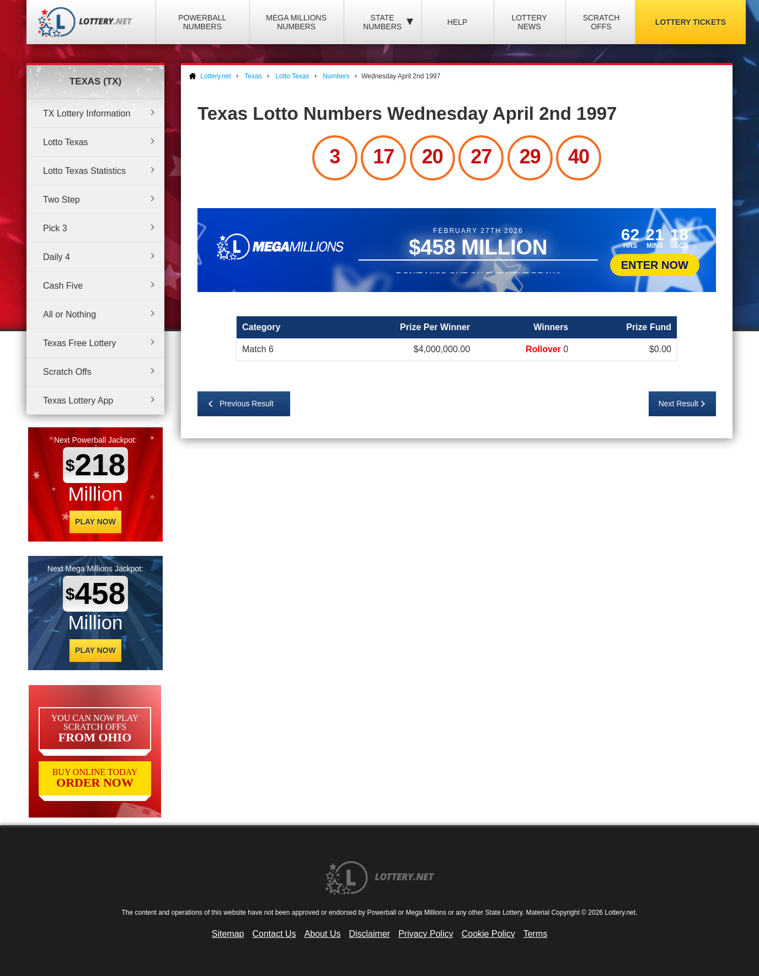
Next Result (678, 403)
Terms (535, 933)
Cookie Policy (488, 933)
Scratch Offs (601, 22)
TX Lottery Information (86, 113)
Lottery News (529, 22)
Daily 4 (56, 257)
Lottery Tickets (690, 22)
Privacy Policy (425, 933)
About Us (322, 933)
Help (457, 22)
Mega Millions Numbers (296, 22)
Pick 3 (55, 228)
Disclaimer (369, 933)
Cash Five (63, 285)
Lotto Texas (65, 142)
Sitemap (228, 933)
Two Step (61, 199)
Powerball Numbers (202, 22)
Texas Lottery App (78, 400)
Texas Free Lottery (79, 343)
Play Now (95, 521)
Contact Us (274, 933)
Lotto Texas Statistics (84, 171)
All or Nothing (69, 314)
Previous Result (247, 403)
